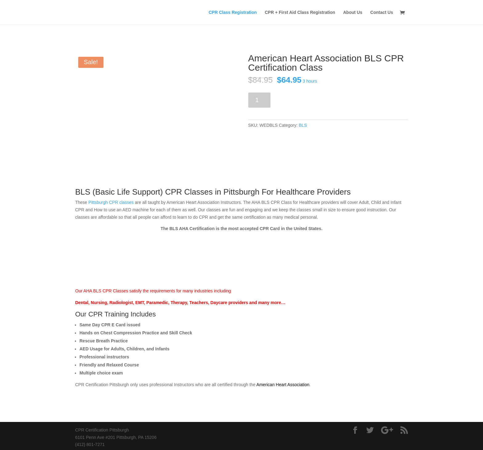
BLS (303, 125)
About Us (352, 12)
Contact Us (381, 12)
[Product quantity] (259, 100)
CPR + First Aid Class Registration (300, 12)
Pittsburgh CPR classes (111, 202)
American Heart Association (282, 384)
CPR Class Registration (233, 12)
